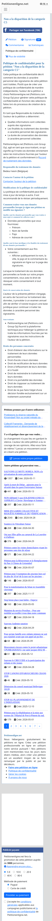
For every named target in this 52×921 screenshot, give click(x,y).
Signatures (31, 39)
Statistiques (36, 45)
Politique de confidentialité (19, 50)
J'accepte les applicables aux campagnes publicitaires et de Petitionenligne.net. (22, 908)
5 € (8, 872)
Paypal (14, 884)
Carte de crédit (18, 888)
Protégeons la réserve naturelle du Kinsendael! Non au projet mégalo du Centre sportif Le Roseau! (22, 417)
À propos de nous (17, 777)
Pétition (11, 39)
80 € (19, 875)
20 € (29, 872)
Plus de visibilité (15, 56)
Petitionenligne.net (15, 4)
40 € (9, 875)
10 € (18, 872)
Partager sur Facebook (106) (21, 30)
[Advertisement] (26, 820)
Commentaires (15, 45)
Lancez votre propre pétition (26, 458)
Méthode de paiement (15, 881)
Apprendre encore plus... (18, 866)
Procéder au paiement (17, 895)
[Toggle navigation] (5, 9)
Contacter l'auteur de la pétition (19, 181)
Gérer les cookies (17, 774)
